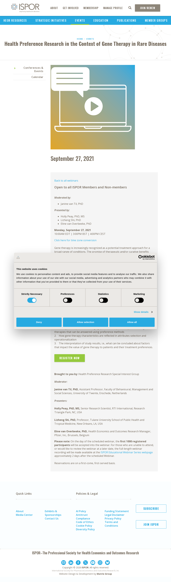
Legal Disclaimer (114, 515)
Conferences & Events (33, 69)
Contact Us (51, 518)
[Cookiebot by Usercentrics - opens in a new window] (141, 257)
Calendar (37, 77)
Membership (91, 8)
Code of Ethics (85, 522)
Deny (39, 322)
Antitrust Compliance (83, 516)
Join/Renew (147, 8)
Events (80, 20)
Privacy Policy (113, 518)
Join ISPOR (151, 524)
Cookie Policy (84, 525)
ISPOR (85, 567)
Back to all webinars (66, 180)
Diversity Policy (85, 529)
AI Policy (81, 511)
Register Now (69, 358)
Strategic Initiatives (51, 20)
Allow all (132, 322)
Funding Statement (117, 511)
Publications (126, 20)
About (54, 8)
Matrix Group (104, 573)
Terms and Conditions (111, 523)
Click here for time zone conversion (75, 240)
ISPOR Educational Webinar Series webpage (127, 452)
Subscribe (151, 508)
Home (80, 39)
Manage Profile (113, 8)
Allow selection (85, 322)
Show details (141, 312)
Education (100, 20)
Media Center (24, 515)
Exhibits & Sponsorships (53, 513)
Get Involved (71, 8)
